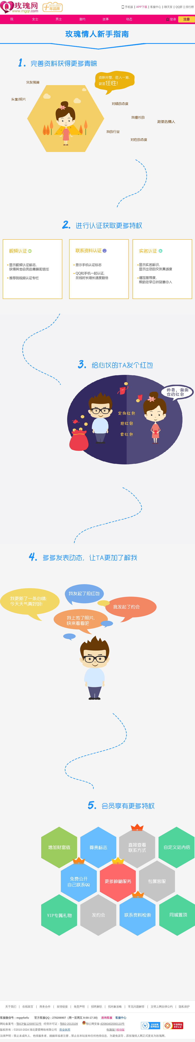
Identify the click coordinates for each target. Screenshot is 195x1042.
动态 (129, 19)
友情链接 (62, 1006)
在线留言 (27, 1006)
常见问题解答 (136, 1006)
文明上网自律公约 (162, 1006)
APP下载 (141, 6)
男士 (59, 19)
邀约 (82, 19)
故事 (106, 19)
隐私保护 (184, 1006)
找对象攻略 (115, 1006)
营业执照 (64, 1029)
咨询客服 (106, 1017)
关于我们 (10, 1006)
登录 (173, 19)
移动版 (120, 1029)
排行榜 (190, 6)
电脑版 (111, 1029)
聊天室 (168, 6)
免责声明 (79, 1006)
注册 (186, 19)
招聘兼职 (96, 1006)
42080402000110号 (112, 1023)
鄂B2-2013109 (69, 1023)
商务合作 (45, 1006)
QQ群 (179, 6)
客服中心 (155, 6)
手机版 (129, 6)
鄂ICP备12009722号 (29, 1023)
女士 (35, 19)
